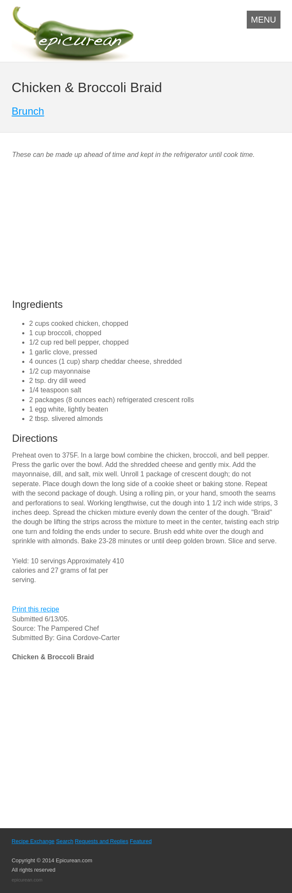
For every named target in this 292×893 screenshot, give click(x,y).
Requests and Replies (101, 841)
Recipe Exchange (33, 841)
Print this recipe (35, 609)
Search (64, 841)
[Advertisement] (83, 229)
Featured (141, 841)
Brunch (28, 111)
